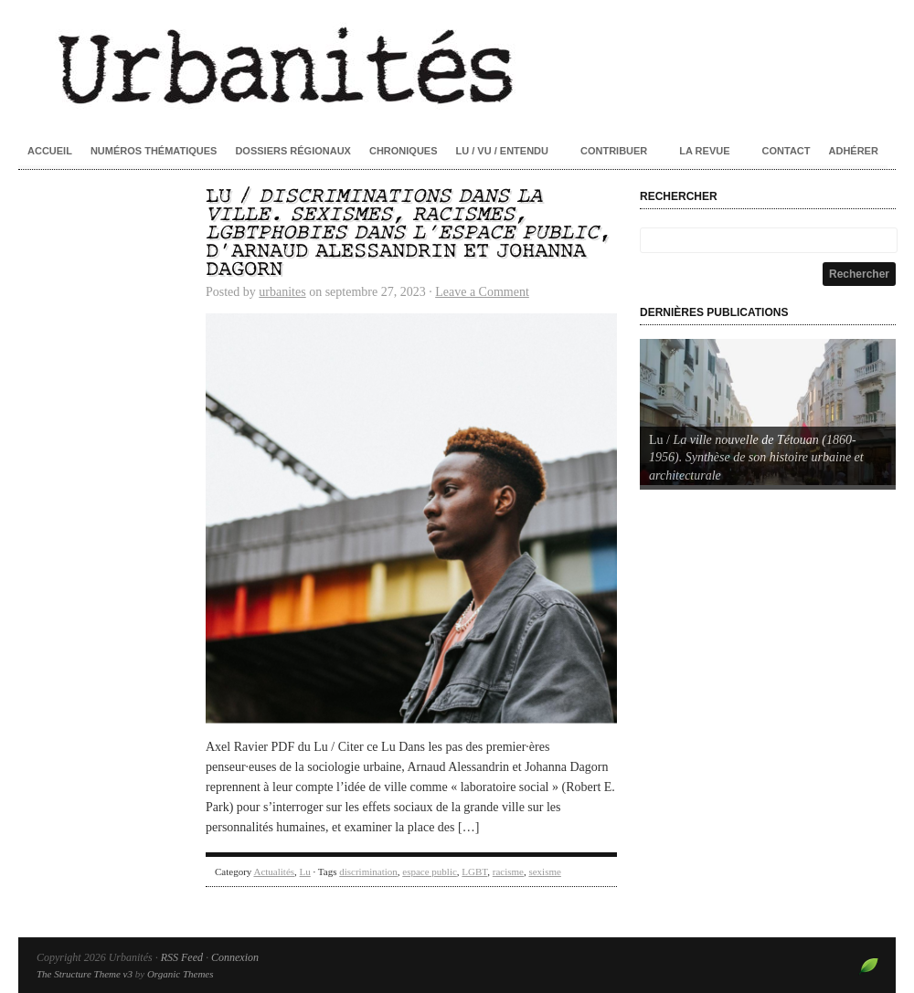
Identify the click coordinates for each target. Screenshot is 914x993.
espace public (429, 871)
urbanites (282, 292)
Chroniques (403, 150)
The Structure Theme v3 (85, 973)
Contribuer (613, 150)
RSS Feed (182, 957)
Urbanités (457, 64)
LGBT (474, 871)
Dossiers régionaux (293, 150)
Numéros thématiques (154, 150)
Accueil (49, 150)
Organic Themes (180, 973)
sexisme (544, 871)
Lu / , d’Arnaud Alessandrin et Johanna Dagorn (408, 233)
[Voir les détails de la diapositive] (768, 412)
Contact (786, 150)
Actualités (273, 871)
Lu (305, 871)
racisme (508, 871)
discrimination (368, 871)
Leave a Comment (482, 292)
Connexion (235, 957)
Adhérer (853, 150)
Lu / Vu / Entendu (502, 150)
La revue (704, 150)
